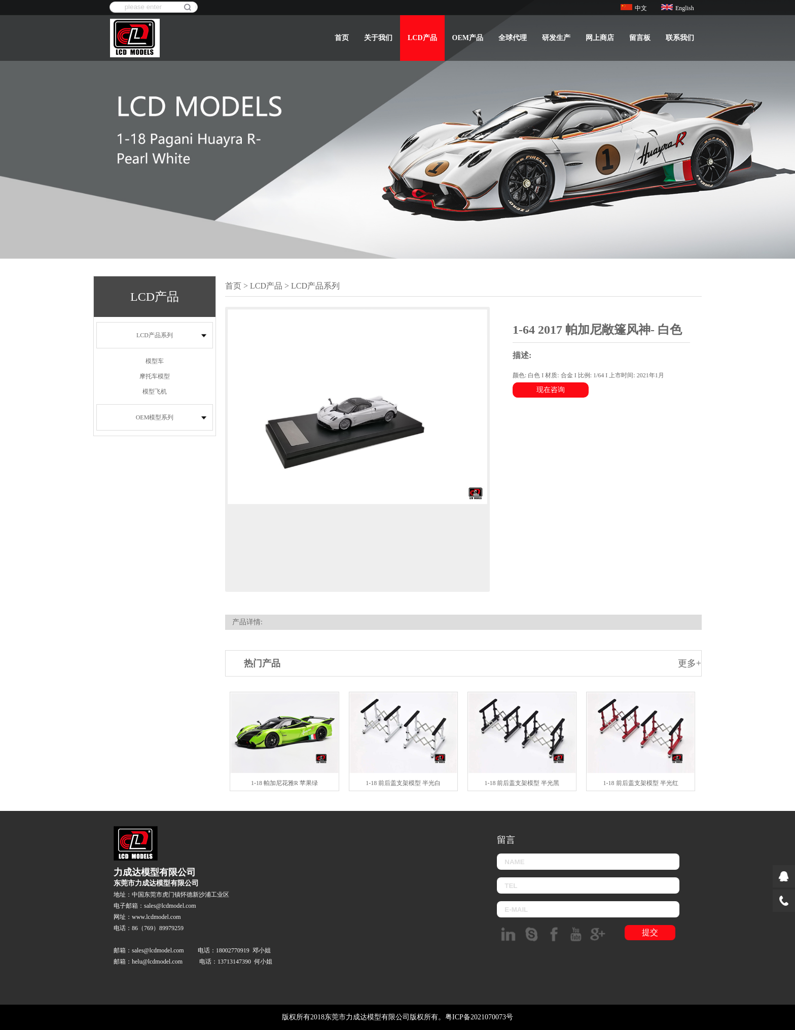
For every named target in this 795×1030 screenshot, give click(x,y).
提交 (650, 932)
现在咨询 (550, 390)
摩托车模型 (154, 376)
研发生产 (556, 38)
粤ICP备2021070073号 (479, 1017)
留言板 (640, 38)
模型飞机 (154, 391)
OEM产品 (467, 38)
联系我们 (680, 38)
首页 (342, 38)
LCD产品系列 (154, 335)
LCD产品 (422, 38)
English (677, 8)
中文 (634, 8)
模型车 (155, 361)
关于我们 (378, 38)
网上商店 (600, 38)
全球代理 (512, 38)
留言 (506, 840)
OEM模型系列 (155, 417)
